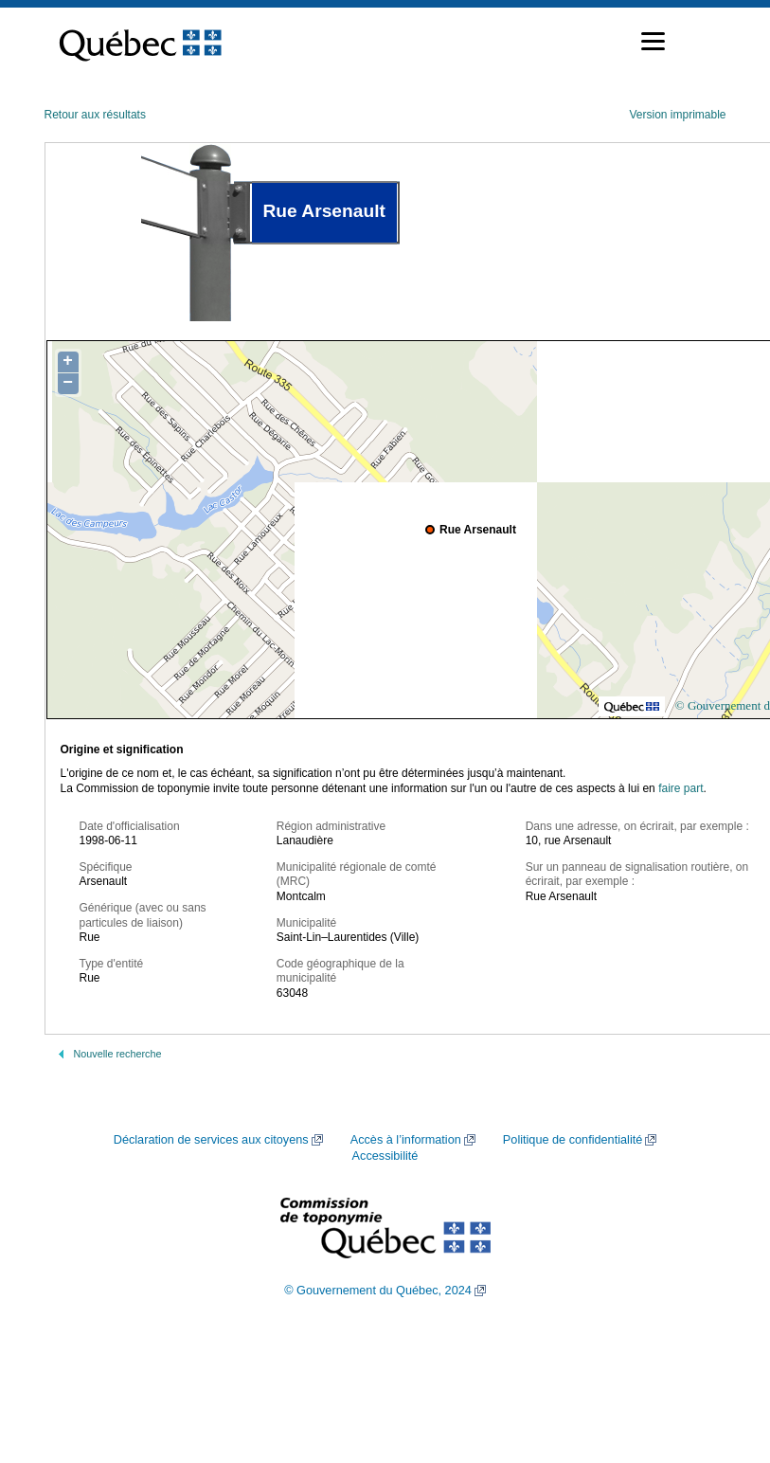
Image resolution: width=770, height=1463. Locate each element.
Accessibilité (385, 1156)
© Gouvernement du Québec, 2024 (378, 1290)
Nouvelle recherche (118, 1053)
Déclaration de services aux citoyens (211, 1140)
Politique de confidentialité (572, 1140)
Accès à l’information (405, 1140)
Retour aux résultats (95, 114)
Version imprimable (677, 114)
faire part (680, 788)
